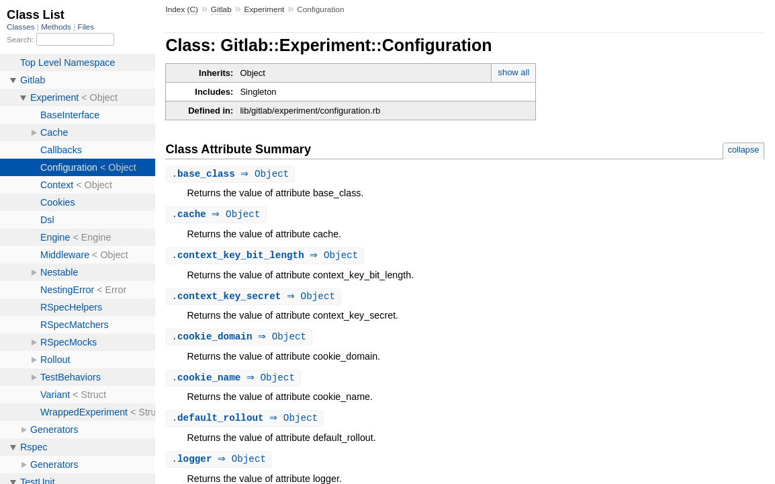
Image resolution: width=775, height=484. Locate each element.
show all (513, 72)
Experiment (264, 9)
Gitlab (221, 9)
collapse (744, 150)
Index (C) (181, 9)
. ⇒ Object (231, 174)
